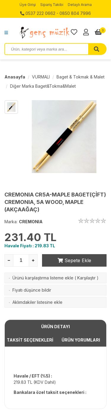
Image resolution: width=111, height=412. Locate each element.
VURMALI (41, 76)
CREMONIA (31, 221)
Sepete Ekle (74, 260)
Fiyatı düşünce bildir (31, 290)
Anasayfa (14, 76)
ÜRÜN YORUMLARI (81, 339)
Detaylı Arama (80, 4)
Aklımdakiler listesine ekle (37, 302)
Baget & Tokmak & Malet (80, 76)
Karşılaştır (86, 277)
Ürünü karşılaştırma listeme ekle (42, 277)
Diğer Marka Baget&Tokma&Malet (43, 86)
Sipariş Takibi (51, 4)
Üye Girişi (28, 4)
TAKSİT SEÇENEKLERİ (30, 339)
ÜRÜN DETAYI (55, 326)
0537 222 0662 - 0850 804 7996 (55, 13)
